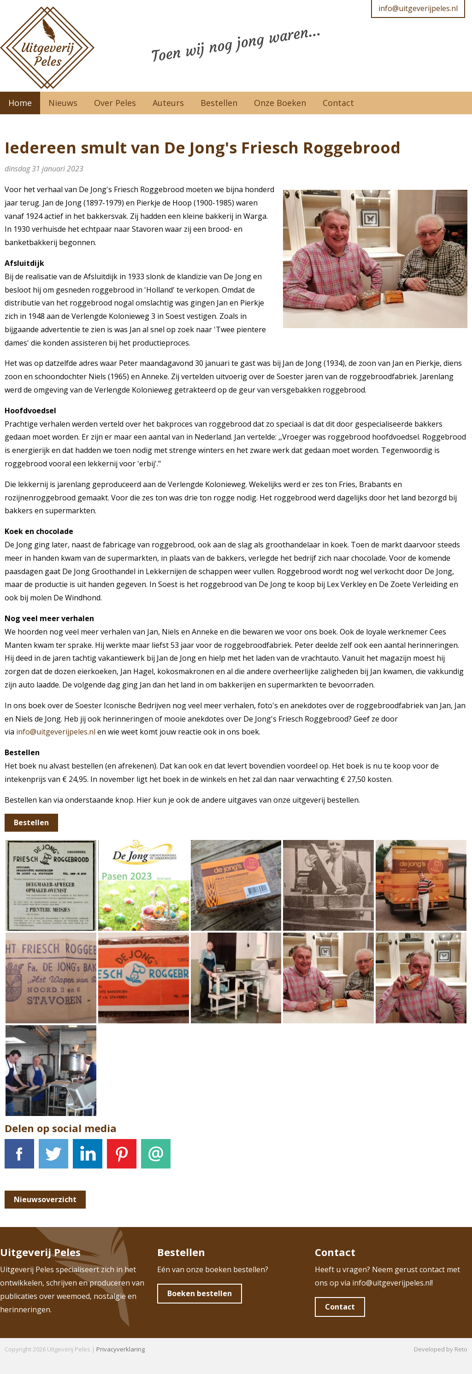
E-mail (156, 1159)
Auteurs (168, 102)
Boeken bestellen (199, 1293)
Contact (338, 102)
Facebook (19, 1159)
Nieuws (62, 102)
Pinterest (121, 1159)
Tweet (53, 1159)
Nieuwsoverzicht (45, 1199)
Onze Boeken (280, 102)
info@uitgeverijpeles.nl (418, 8)
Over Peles (115, 102)
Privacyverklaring (120, 1349)
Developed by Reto (440, 1349)
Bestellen (219, 102)
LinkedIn (87, 1159)
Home (20, 102)
